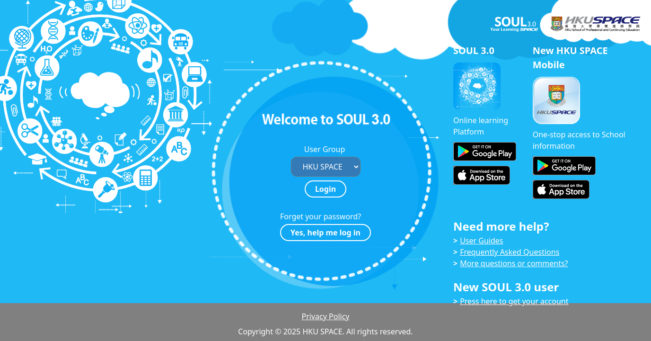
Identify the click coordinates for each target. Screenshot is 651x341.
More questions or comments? (514, 263)
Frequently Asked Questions (509, 252)
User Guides (481, 240)
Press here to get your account (514, 301)
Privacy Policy (326, 316)
